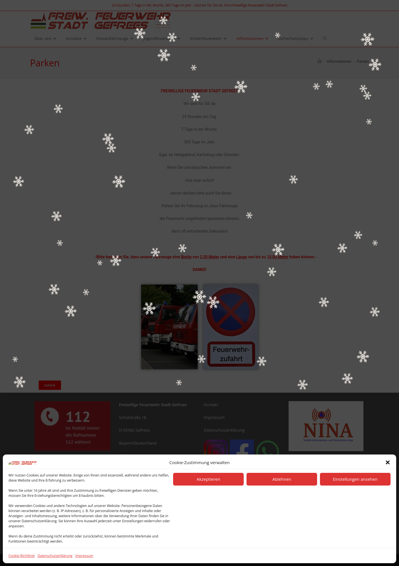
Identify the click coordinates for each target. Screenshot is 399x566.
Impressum (84, 555)
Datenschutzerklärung (55, 555)
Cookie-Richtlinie (21, 555)
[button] (388, 462)
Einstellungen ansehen (355, 479)
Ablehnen (281, 479)
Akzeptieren (208, 479)
